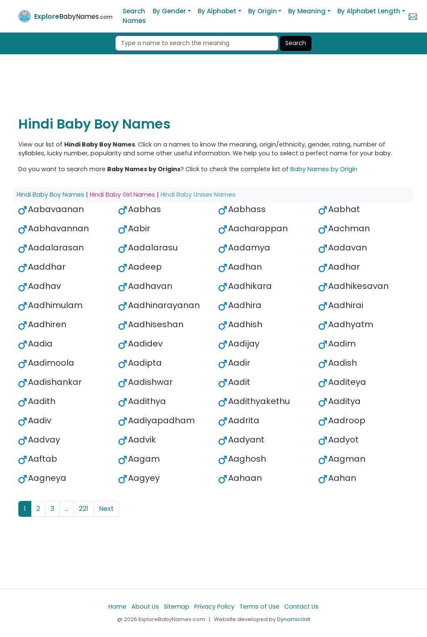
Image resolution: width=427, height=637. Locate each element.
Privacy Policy (214, 606)
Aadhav (44, 286)
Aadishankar (55, 382)
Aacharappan (258, 228)
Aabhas (144, 209)
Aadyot (343, 439)
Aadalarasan (56, 247)
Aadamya (249, 247)
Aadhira (244, 305)
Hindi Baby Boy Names (50, 194)
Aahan (342, 478)
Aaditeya (347, 382)
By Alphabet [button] (217, 11)
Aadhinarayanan (164, 305)
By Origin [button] (262, 11)
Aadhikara (250, 286)
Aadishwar (150, 382)
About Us (145, 606)
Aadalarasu (153, 247)
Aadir (239, 363)
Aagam (144, 459)
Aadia (40, 343)
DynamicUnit (293, 619)
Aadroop (346, 420)
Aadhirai (345, 305)
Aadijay (243, 343)
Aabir (139, 228)
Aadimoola (51, 363)
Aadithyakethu (259, 401)
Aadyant (246, 439)
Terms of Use (259, 606)
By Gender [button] (169, 11)
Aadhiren (47, 324)
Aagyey (144, 478)
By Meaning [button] (307, 11)
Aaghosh (247, 459)
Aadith (41, 401)
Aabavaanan (56, 209)
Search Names (134, 16)
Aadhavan (150, 286)
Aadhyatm (350, 324)
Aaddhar (46, 267)
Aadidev (145, 343)
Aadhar (344, 267)
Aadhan (245, 267)
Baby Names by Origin (323, 169)
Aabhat (344, 209)
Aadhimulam (55, 305)
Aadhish (245, 324)
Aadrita (243, 420)
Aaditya (344, 401)
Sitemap (176, 606)
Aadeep (145, 267)
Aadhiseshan (155, 324)
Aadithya (147, 401)
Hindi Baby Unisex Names (198, 194)
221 (83, 508)
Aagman (346, 459)
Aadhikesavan (358, 286)
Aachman (349, 228)
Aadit (239, 382)
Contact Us (301, 606)
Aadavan (347, 247)
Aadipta (145, 363)
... (66, 508)
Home (117, 606)
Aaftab (42, 459)
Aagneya (47, 478)
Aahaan (245, 478)
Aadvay (44, 439)
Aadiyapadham (161, 420)
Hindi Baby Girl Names (122, 194)
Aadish (342, 363)
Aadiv (39, 420)
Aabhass (247, 209)
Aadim (342, 343)
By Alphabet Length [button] (368, 11)
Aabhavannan (58, 228)
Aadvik (142, 439)
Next (106, 508)
